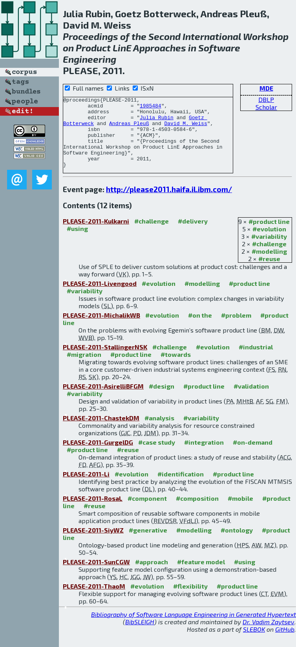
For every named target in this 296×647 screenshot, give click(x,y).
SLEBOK (254, 643)
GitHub (284, 643)
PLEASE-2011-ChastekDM (101, 432)
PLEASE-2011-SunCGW (96, 576)
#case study (156, 456)
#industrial (256, 361)
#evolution (269, 243)
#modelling (269, 265)
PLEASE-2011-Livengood (100, 297)
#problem (236, 329)
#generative (148, 544)
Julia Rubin (157, 121)
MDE (266, 88)
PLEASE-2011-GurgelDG (98, 456)
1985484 (150, 107)
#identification (180, 488)
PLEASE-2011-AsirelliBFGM (103, 400)
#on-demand (252, 456)
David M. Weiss (185, 129)
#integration (204, 456)
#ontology (237, 544)
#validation (251, 400)
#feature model (201, 576)
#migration (84, 368)
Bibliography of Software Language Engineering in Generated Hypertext (193, 628)
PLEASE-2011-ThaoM (94, 600)
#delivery (193, 235)
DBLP (266, 99)
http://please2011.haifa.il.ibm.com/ (169, 203)
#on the (200, 329)
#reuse (269, 272)
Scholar (266, 107)
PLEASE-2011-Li (86, 488)
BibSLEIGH (139, 636)
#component (147, 512)
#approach (151, 576)
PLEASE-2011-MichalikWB (101, 329)
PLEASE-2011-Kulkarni (96, 235)
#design (161, 400)
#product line (269, 235)
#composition (197, 512)
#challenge (269, 258)
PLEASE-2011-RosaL (92, 512)
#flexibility (190, 600)
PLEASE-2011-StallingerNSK (105, 361)
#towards (176, 368)
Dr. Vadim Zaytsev (268, 636)
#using (77, 242)
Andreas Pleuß (129, 129)
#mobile (240, 512)
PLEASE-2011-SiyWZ (93, 544)
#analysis (159, 432)
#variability (269, 250)
